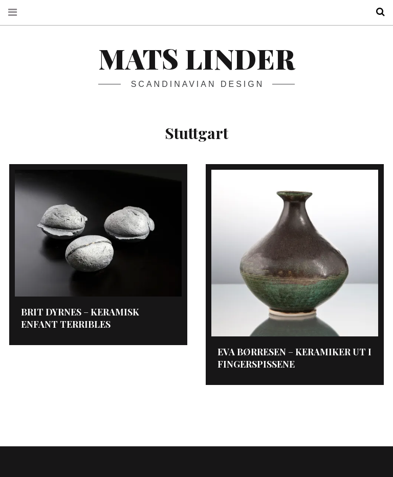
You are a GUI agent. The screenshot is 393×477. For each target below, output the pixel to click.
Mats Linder (196, 58)
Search (376, 12)
